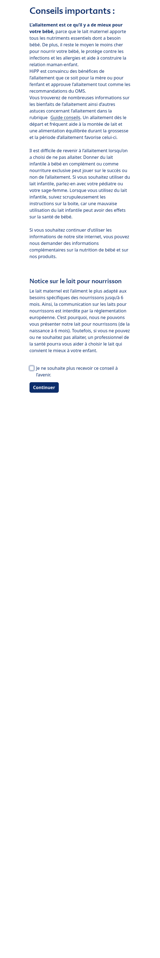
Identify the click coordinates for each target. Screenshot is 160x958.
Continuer (44, 387)
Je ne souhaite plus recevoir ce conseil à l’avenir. (77, 371)
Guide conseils (65, 117)
